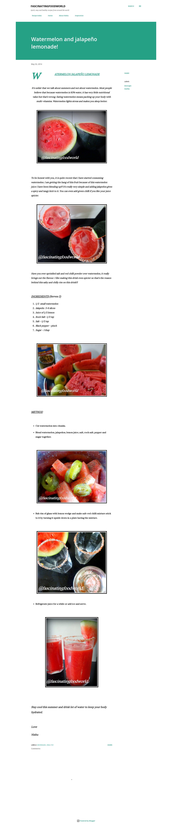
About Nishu (62, 16)
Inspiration (78, 16)
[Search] (131, 6)
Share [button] (126, 73)
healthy (127, 89)
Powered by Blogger (86, 821)
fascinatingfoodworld (48, 6)
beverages (127, 86)
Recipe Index (35, 16)
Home (49, 16)
